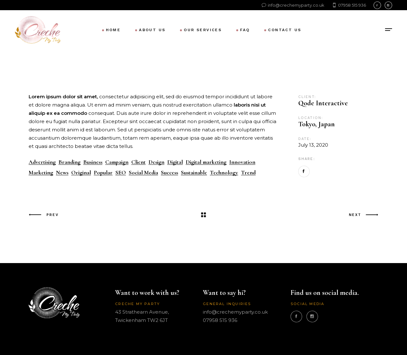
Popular (103, 172)
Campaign (116, 162)
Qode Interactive (323, 103)
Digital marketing (206, 162)
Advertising (42, 162)
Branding (69, 162)
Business (92, 162)
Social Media (143, 172)
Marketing (41, 172)
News (62, 172)
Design (156, 162)
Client (138, 162)
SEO (120, 172)
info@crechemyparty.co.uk (235, 312)
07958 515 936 (220, 320)
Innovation (242, 162)
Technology (224, 172)
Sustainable (194, 172)
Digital (175, 162)
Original (81, 172)
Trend (248, 172)
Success (169, 172)
